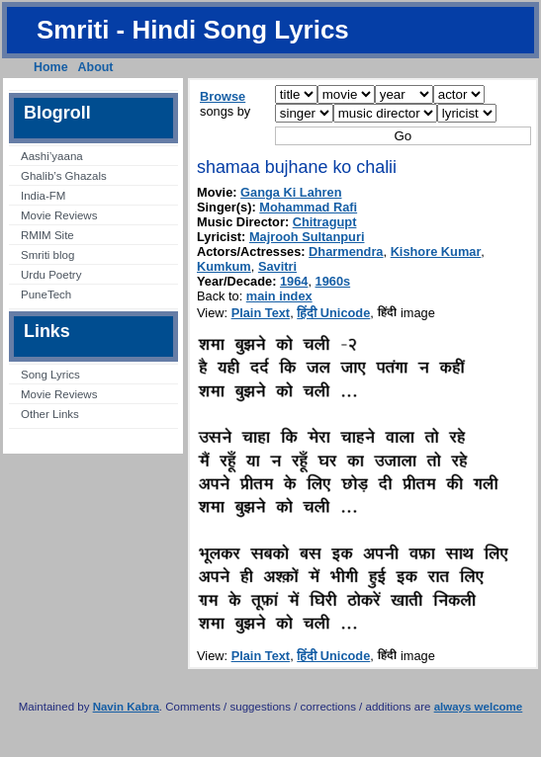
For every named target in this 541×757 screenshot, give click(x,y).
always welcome (478, 707)
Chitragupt (325, 221)
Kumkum (224, 266)
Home (51, 67)
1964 (294, 281)
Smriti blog (47, 255)
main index (279, 296)
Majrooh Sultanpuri (307, 236)
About (96, 67)
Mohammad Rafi (308, 207)
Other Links (50, 414)
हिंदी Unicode (333, 312)
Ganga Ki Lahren (290, 192)
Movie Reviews (59, 215)
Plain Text (261, 312)
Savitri (277, 266)
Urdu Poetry (51, 275)
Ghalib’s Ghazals (64, 176)
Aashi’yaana (52, 156)
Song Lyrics (50, 374)
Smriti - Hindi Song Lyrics (193, 29)
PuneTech (46, 294)
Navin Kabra (126, 707)
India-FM (43, 196)
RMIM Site (47, 235)
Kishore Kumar (436, 251)
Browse (222, 96)
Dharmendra (346, 251)
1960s (333, 281)
